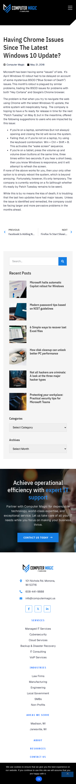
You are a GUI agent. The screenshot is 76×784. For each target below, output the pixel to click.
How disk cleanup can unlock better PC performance (48, 351)
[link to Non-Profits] (38, 705)
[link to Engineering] (38, 688)
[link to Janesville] (38, 729)
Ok (38, 779)
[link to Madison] (38, 724)
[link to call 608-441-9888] (38, 592)
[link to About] (38, 740)
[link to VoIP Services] (38, 657)
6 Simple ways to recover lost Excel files (48, 329)
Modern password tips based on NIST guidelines (48, 306)
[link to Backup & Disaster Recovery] (38, 646)
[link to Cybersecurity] (38, 634)
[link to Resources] (38, 748)
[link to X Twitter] (38, 609)
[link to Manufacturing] (38, 682)
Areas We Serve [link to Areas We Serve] (38, 715)
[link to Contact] (38, 756)
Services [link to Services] (38, 620)
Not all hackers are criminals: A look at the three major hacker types (48, 375)
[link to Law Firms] (38, 676)
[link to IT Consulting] (38, 652)
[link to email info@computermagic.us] (38, 598)
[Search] (62, 261)
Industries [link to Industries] (38, 667)
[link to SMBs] (38, 699)
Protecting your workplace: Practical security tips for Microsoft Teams (46, 398)
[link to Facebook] (28, 609)
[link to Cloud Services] (38, 640)
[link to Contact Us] (38, 537)
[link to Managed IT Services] (38, 629)
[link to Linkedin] (47, 609)
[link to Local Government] (38, 693)
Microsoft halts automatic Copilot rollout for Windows (47, 284)
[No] (67, 774)
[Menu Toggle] (70, 7)
